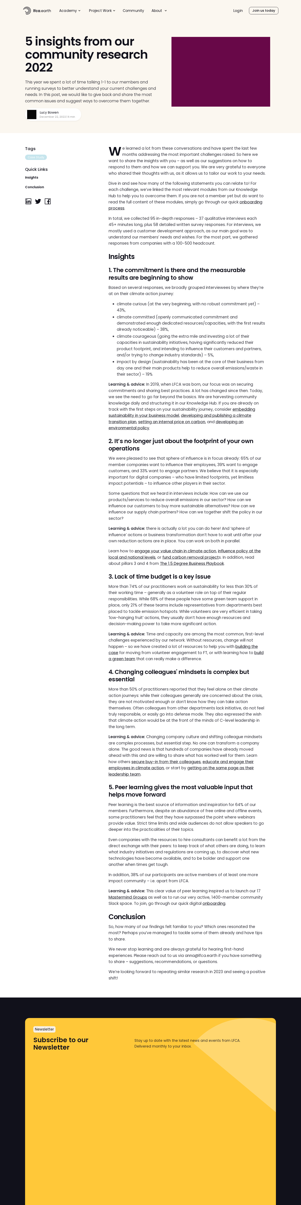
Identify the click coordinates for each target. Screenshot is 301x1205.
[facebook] (47, 201)
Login (238, 11)
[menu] (128, 11)
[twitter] (38, 201)
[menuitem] (70, 11)
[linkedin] (28, 201)
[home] (37, 11)
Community (133, 11)
